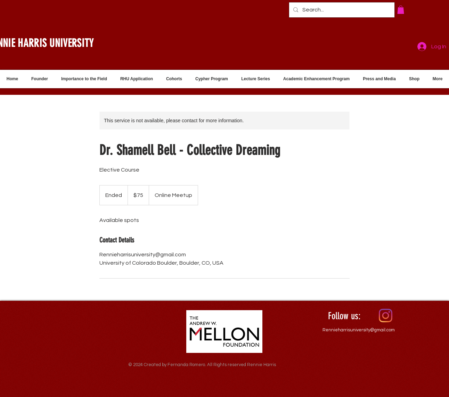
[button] (400, 10)
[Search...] (341, 9)
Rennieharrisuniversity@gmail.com (359, 330)
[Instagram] (385, 315)
